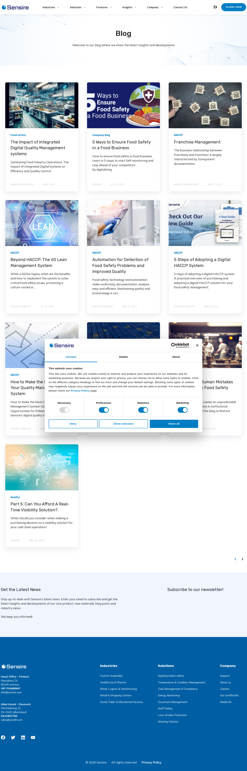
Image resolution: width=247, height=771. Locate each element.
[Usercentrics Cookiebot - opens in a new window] (173, 345)
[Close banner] (197, 345)
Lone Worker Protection (172, 715)
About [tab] (176, 356)
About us (225, 682)
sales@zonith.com (12, 719)
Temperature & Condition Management (181, 682)
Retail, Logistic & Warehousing (118, 688)
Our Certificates (229, 695)
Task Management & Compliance (178, 688)
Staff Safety (165, 708)
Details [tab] (123, 356)
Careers (224, 688)
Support (225, 675)
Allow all (174, 423)
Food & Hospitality (111, 675)
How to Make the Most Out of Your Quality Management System (39, 387)
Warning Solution (168, 721)
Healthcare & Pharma (113, 682)
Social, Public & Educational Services (121, 701)
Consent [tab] (71, 356)
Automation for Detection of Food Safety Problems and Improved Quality (120, 265)
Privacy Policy (151, 762)
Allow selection (123, 423)
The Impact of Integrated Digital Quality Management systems (38, 148)
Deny (73, 423)
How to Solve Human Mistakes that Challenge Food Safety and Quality (203, 387)
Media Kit (226, 701)
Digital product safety (171, 675)
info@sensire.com (11, 692)
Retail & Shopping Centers (116, 695)
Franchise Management (197, 142)
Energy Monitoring (169, 695)
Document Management (172, 701)
